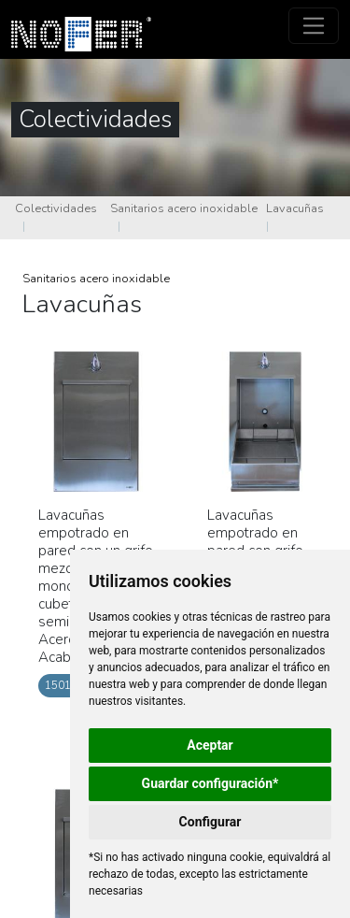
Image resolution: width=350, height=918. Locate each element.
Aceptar (210, 745)
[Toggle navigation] (314, 25)
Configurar (210, 821)
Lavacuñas (295, 208)
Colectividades (56, 208)
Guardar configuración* (210, 783)
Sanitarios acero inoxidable (184, 208)
